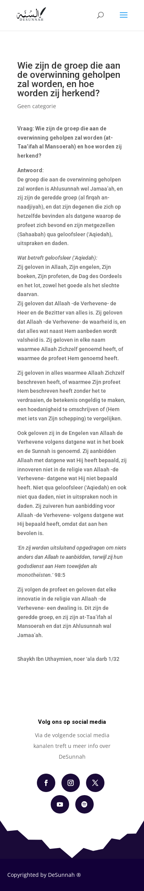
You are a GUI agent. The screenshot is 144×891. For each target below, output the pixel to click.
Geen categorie (36, 106)
